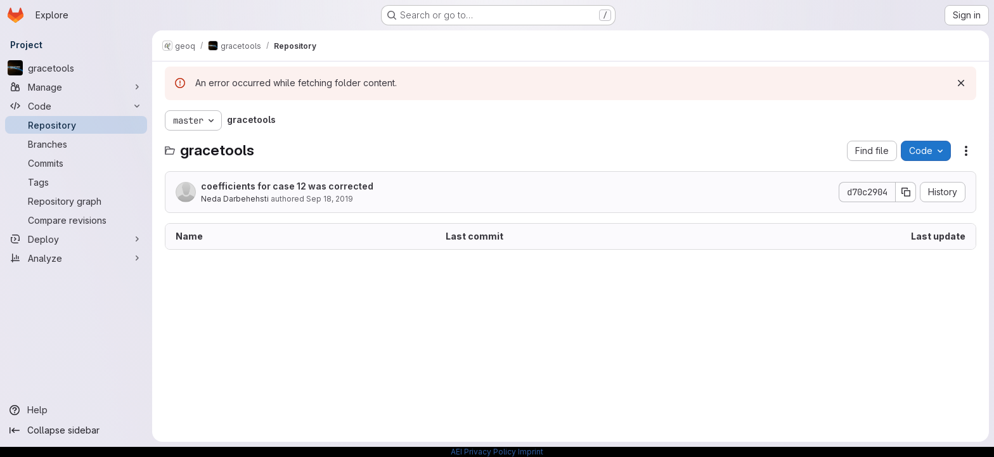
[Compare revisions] (76, 220)
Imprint (530, 451)
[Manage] (76, 87)
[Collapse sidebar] (76, 430)
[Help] (76, 410)
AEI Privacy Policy (483, 451)
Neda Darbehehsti (235, 198)
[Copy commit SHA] (906, 192)
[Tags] (76, 182)
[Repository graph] (76, 201)
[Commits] (76, 163)
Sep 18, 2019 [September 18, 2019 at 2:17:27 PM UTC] (329, 198)
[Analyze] (76, 258)
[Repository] (76, 125)
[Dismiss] (961, 83)
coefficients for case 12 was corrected (287, 186)
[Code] (76, 106)
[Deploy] (76, 239)
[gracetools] (76, 68)
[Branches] (76, 144)
